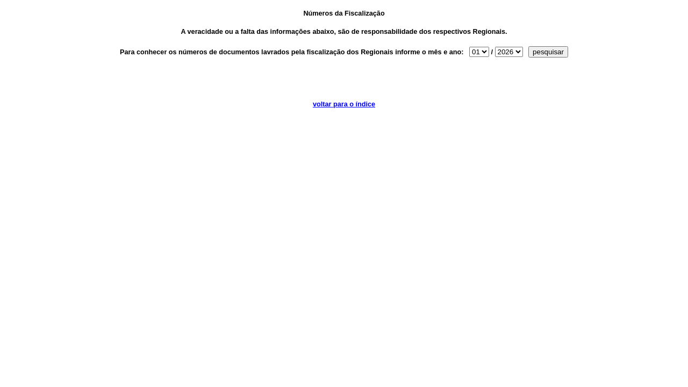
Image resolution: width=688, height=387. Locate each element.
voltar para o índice (344, 104)
